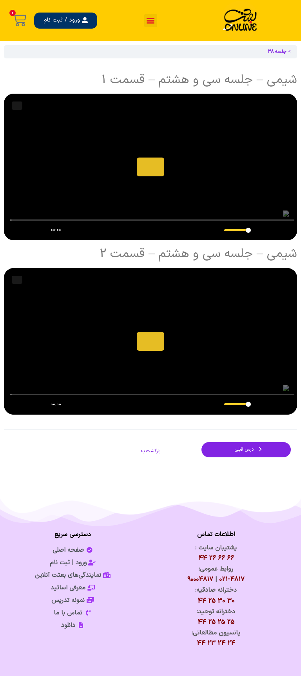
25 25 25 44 (216, 622)
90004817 (200, 579)
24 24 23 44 (216, 643)
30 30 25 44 (216, 601)
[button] (150, 20)
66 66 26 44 (216, 558)
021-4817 (232, 579)
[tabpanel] (150, 243)
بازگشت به (150, 451)
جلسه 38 (277, 51)
